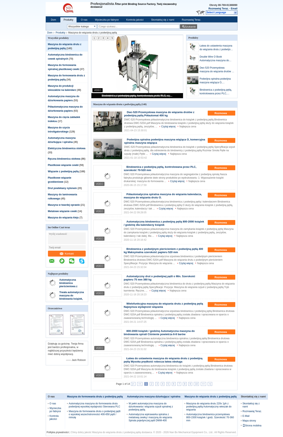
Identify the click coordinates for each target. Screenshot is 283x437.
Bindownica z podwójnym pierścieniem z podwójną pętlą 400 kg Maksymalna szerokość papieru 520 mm (163, 250)
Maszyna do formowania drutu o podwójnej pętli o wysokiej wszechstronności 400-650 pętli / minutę (94, 414)
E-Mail (246, 416)
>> (203, 384)
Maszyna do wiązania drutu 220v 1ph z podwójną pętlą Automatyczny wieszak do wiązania (208, 406)
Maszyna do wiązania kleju (63, 217)
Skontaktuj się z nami (162, 19)
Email (234, 8)
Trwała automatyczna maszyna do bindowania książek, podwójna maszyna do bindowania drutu (72, 299)
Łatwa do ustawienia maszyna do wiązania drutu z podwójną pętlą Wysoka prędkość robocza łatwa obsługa (217, 47)
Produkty (68, 19)
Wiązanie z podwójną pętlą (63, 171)
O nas (84, 19)
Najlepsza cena (187, 126)
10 (196, 384)
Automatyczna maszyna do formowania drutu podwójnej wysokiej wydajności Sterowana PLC (94, 405)
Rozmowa (223, 113)
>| (210, 384)
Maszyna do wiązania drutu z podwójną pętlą (211, 396)
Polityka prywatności (58, 432)
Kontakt (67, 253)
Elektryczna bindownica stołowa (66, 148)
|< (133, 384)
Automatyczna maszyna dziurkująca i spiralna (153, 396)
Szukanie (190, 26)
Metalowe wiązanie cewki (62, 211)
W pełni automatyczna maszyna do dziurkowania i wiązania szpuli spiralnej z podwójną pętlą (151, 406)
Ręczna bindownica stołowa (64, 158)
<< (139, 384)
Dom (53, 19)
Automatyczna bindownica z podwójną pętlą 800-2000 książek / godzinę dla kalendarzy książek (164, 223)
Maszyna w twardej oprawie (64, 204)
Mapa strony (249, 420)
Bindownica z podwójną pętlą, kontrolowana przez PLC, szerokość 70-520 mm (137, 95)
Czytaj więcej (168, 126)
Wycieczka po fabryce (107, 19)
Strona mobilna (252, 425)
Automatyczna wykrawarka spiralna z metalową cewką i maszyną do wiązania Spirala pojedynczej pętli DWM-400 (150, 417)
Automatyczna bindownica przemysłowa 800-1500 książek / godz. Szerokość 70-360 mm (210, 417)
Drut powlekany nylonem (62, 188)
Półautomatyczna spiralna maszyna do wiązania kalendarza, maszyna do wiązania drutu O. (163, 196)
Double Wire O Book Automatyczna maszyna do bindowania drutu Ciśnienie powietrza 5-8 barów (214, 58)
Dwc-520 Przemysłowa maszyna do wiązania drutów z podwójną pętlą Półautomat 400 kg (217, 69)
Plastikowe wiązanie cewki (63, 165)
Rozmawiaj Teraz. (219, 8)
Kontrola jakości (135, 19)
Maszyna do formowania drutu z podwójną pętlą (95, 396)
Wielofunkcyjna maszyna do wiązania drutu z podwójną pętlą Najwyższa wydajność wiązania (163, 305)
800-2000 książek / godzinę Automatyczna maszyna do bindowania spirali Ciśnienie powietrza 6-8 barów (159, 332)
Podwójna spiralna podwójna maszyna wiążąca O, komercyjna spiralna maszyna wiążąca (216, 80)
